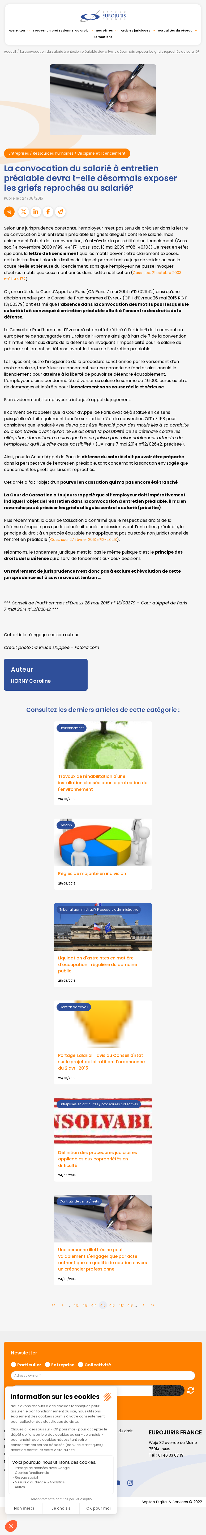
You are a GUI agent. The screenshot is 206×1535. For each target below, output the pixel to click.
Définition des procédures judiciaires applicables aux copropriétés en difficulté (101, 1165)
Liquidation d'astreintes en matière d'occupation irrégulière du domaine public (101, 968)
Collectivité (97, 1372)
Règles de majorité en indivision (95, 876)
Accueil (10, 51)
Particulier (29, 1372)
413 (85, 1313)
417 (121, 1313)
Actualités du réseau (175, 30)
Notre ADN (16, 30)
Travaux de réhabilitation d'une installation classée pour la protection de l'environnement (94, 784)
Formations (103, 37)
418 (130, 1313)
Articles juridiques (135, 30)
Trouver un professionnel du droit (60, 30)
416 (112, 1313)
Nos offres (104, 30)
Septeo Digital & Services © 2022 (168, 1511)
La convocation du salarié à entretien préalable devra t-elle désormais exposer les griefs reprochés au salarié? (109, 51)
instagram (130, 1491)
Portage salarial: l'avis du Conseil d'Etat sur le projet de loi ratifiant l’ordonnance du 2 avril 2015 (97, 1066)
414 (94, 1313)
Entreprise (62, 1372)
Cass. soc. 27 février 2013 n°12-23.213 (87, 540)
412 (76, 1313)
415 (103, 1313)
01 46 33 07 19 (172, 1464)
